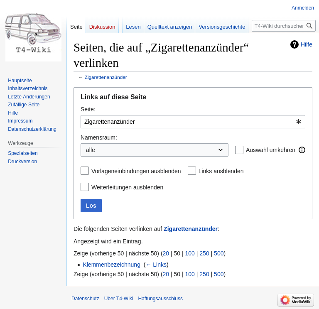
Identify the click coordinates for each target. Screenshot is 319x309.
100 (190, 253)
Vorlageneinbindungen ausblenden (136, 171)
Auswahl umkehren (270, 150)
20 (166, 253)
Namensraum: (99, 137)
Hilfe (306, 44)
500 (218, 253)
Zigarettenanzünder (106, 77)
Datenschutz (85, 299)
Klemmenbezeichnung (111, 264)
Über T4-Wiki (118, 299)
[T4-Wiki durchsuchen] (284, 26)
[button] (302, 150)
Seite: (88, 109)
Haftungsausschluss (160, 299)
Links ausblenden (221, 171)
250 (204, 253)
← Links (156, 264)
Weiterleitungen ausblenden (127, 187)
